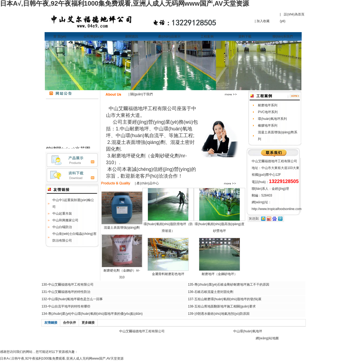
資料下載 (244, 36)
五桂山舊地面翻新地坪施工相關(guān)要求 (225, 306)
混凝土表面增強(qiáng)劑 (122, 227)
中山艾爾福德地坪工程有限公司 (71, 284)
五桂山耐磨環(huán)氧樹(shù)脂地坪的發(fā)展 (227, 299)
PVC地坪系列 (268, 112)
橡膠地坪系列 (267, 125)
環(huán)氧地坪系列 (272, 119)
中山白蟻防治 (62, 227)
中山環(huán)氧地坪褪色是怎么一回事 (75, 299)
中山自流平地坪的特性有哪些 (69, 306)
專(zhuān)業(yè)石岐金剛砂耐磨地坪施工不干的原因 (231, 284)
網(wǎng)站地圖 (267, 338)
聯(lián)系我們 (282, 36)
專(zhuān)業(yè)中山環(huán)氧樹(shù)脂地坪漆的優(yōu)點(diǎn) (95, 314)
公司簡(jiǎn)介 (94, 36)
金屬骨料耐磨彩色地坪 (168, 274)
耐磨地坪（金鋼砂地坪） (219, 274)
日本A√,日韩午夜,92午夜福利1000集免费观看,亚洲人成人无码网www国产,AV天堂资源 (62, 358)
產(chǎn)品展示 (169, 36)
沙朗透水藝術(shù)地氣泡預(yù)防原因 (221, 314)
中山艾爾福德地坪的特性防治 (69, 292)
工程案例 (207, 36)
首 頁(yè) (59, 36)
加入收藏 (263, 21)
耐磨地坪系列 (267, 105)
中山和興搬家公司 (65, 220)
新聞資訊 (131, 36)
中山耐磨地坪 (134, 128)
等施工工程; (181, 135)
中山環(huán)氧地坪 (247, 331)
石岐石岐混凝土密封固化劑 (213, 292)
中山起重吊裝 (62, 213)
